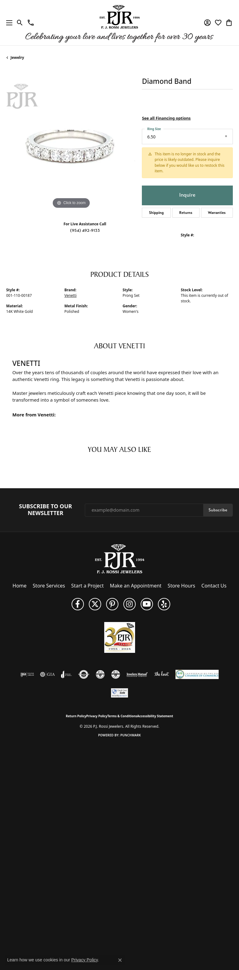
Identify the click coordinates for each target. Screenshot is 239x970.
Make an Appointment (135, 585)
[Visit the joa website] (66, 674)
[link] (31, 23)
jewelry (17, 57)
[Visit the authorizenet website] (83, 674)
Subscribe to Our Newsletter (45, 509)
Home (20, 585)
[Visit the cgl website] (115, 674)
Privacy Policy (96, 716)
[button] (20, 23)
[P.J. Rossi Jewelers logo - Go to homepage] (120, 22)
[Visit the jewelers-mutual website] (137, 674)
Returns (185, 213)
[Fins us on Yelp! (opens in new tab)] (164, 604)
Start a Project (87, 585)
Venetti (70, 295)
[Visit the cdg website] (100, 674)
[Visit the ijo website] (27, 674)
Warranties (217, 213)
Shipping (156, 213)
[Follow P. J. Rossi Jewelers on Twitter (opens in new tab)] (95, 604)
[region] (71, 145)
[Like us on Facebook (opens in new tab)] (78, 604)
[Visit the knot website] (161, 674)
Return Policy (76, 716)
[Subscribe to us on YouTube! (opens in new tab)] (147, 604)
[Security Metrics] (119, 693)
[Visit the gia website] (47, 674)
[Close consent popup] (120, 960)
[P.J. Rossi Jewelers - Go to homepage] (119, 558)
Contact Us (213, 585)
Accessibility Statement (155, 716)
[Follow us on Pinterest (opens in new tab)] (112, 604)
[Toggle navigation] (7, 22)
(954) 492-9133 (85, 230)
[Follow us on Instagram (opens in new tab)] (129, 604)
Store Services (49, 585)
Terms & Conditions (122, 716)
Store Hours (181, 585)
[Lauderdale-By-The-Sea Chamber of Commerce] (197, 674)
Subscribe (217, 510)
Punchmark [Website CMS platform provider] (130, 735)
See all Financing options (166, 118)
